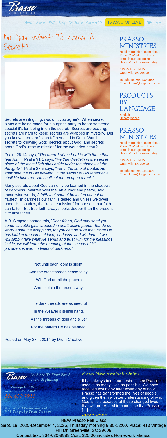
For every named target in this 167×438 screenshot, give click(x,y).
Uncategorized (129, 118)
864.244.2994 (144, 170)
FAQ (52, 23)
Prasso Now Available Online (111, 374)
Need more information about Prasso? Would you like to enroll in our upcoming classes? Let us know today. (139, 57)
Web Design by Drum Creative (28, 412)
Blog (62, 23)
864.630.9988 (144, 79)
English (125, 114)
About (40, 23)
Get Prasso (76, 23)
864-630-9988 (20, 396)
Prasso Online (124, 23)
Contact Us (94, 23)
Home (28, 23)
